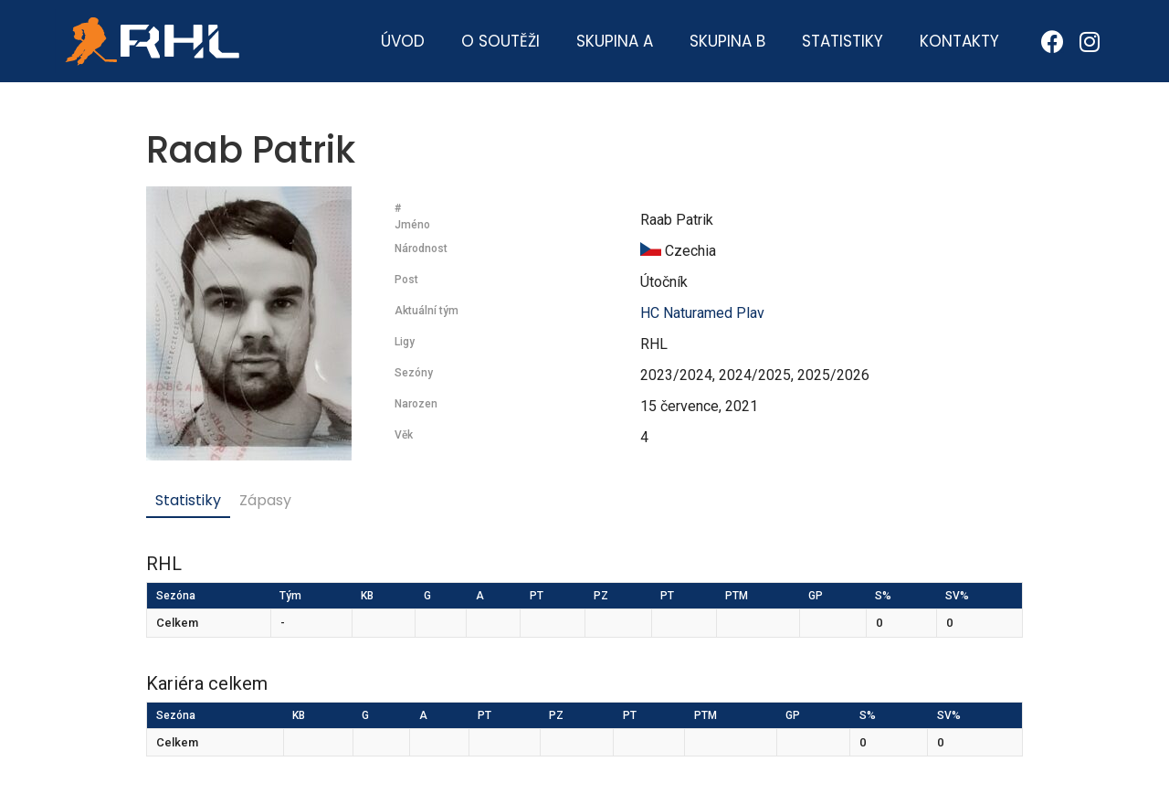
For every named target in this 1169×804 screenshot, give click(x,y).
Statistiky (842, 41)
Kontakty (959, 41)
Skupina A (614, 41)
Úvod (403, 41)
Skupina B (727, 41)
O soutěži (500, 41)
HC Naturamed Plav (702, 313)
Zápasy (265, 500)
